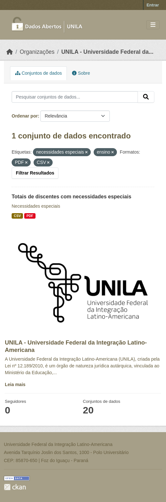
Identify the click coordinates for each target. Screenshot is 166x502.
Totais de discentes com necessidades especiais (71, 196)
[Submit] (146, 97)
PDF (29, 216)
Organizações (37, 52)
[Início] (9, 52)
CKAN (15, 487)
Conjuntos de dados (38, 73)
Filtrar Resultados (35, 172)
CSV (17, 216)
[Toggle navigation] (153, 25)
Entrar (153, 5)
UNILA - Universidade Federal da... (107, 52)
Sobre (81, 73)
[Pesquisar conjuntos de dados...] (75, 97)
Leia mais (15, 384)
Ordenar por (25, 115)
